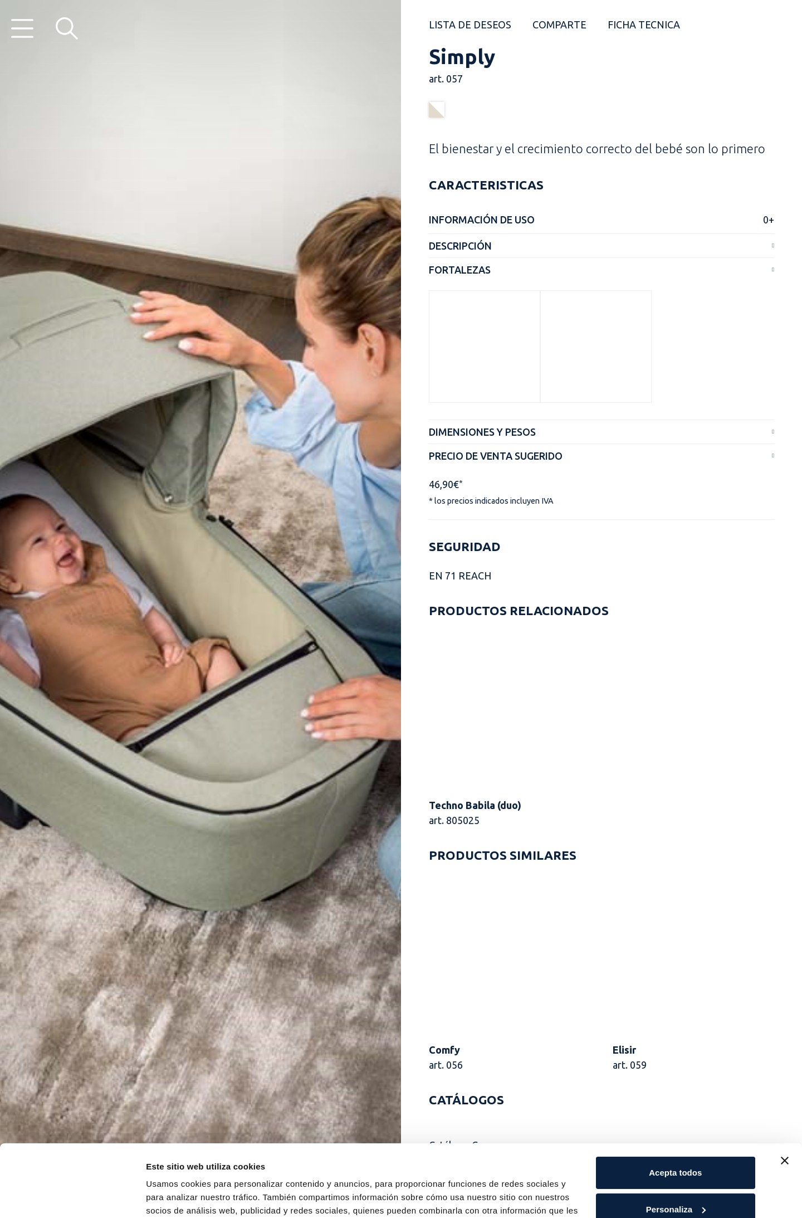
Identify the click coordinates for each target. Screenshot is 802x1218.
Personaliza (676, 1137)
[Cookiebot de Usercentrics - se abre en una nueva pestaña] (72, 1196)
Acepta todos (675, 1100)
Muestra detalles (179, 1196)
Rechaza (675, 1173)
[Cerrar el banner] (785, 1089)
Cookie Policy (187, 1165)
